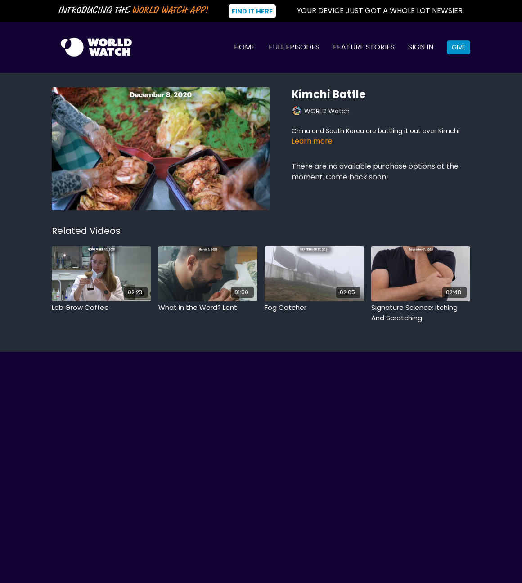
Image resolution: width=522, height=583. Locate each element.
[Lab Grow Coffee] (101, 308)
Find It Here (252, 11)
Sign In (420, 47)
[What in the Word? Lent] (208, 308)
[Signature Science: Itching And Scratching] (421, 313)
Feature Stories (364, 47)
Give (458, 47)
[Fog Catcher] (314, 308)
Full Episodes (294, 47)
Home (244, 47)
